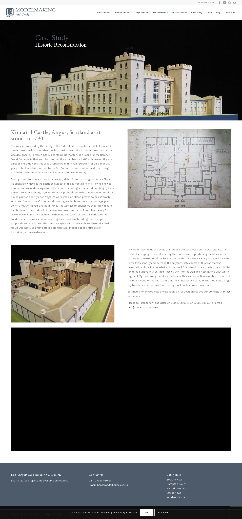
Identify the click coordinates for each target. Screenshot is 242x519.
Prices (227, 291)
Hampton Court (176, 483)
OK (146, 512)
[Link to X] (224, 2)
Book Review (174, 479)
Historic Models (176, 488)
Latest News (174, 492)
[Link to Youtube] (234, 2)
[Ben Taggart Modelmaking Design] (31, 12)
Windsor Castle (176, 497)
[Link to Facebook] (219, 2)
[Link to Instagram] (229, 2)
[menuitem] (104, 12)
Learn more (162, 512)
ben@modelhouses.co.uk (143, 307)
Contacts (214, 291)
